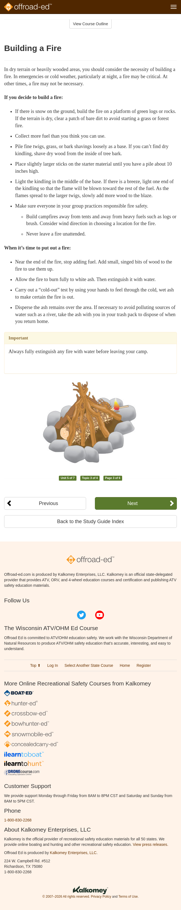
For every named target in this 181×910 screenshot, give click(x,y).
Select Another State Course (89, 665)
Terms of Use (128, 896)
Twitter (81, 615)
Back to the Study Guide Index (90, 521)
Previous (48, 503)
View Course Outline (90, 24)
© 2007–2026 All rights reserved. (66, 896)
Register (143, 665)
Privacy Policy (101, 896)
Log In (52, 665)
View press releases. (150, 844)
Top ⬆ (35, 665)
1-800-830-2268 (18, 820)
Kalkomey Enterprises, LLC (73, 853)
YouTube (99, 615)
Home (125, 665)
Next (132, 503)
